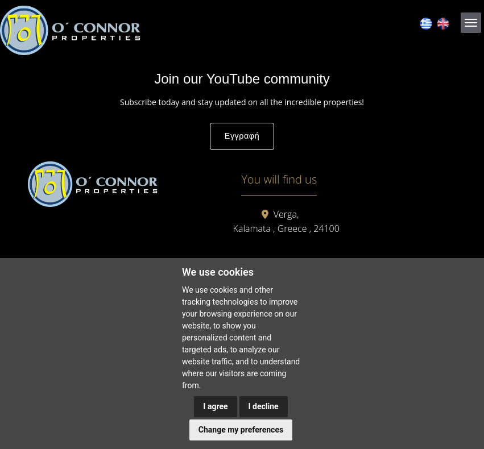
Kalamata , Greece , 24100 (286, 228)
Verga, (286, 214)
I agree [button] (215, 406)
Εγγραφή (242, 135)
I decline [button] (264, 406)
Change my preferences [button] (240, 429)
